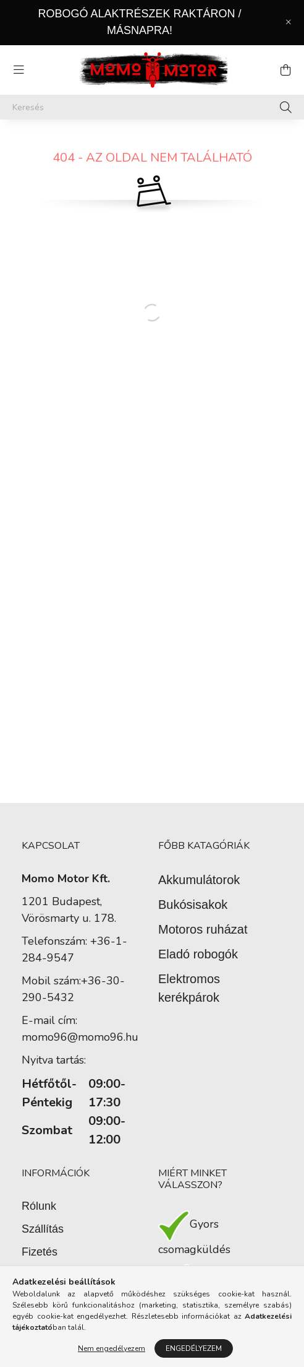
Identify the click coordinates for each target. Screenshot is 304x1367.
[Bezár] (288, 22)
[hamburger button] (18, 70)
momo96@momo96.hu (80, 1037)
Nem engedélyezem (111, 1348)
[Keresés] (152, 107)
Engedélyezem (194, 1348)
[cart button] (285, 70)
